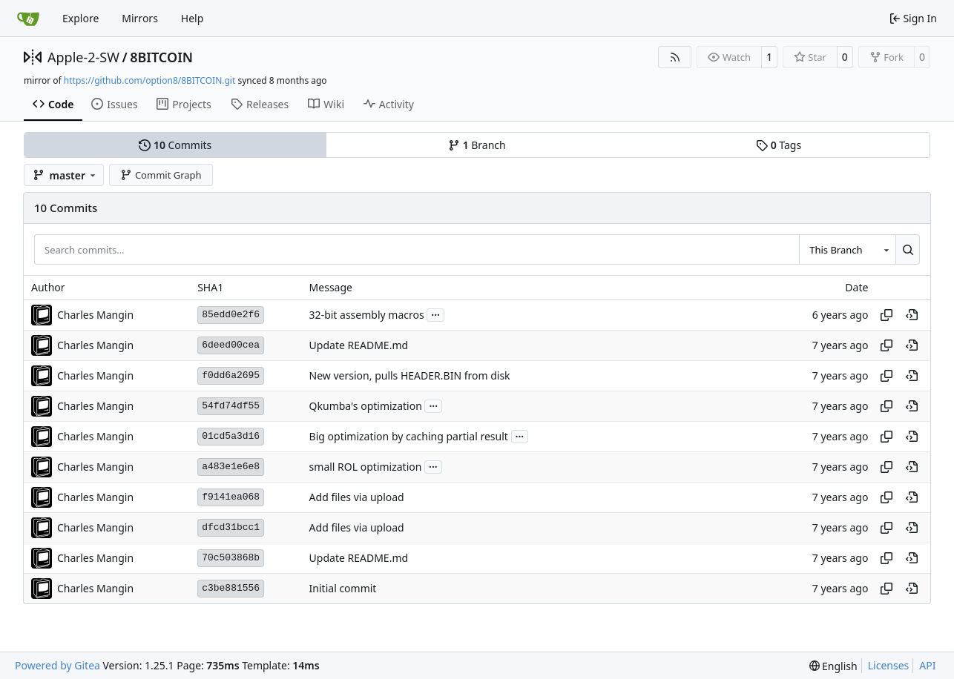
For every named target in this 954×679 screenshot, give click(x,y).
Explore (80, 18)
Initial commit (343, 588)
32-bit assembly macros (366, 315)
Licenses (888, 665)
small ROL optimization (365, 467)
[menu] (833, 666)
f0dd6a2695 (231, 375)
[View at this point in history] (912, 315)
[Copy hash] (886, 315)
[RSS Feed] (675, 57)
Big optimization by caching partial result (408, 436)
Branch (477, 145)
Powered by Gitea (57, 665)
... (435, 313)
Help (192, 18)
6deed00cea (231, 345)
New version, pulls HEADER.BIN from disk (409, 375)
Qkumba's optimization (365, 406)
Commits (175, 145)
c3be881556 (231, 588)
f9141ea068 (231, 497)
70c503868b (231, 557)
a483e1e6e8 (231, 466)
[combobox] (847, 249)
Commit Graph (160, 175)
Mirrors (140, 18)
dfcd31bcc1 (231, 527)
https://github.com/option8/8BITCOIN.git (149, 80)
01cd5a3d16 (231, 436)
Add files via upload (356, 497)
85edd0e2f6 (231, 314)
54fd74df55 (231, 405)
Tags (778, 145)
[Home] (28, 18)
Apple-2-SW (83, 57)
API (927, 665)
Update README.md (359, 345)
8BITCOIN (161, 57)
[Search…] (907, 249)
